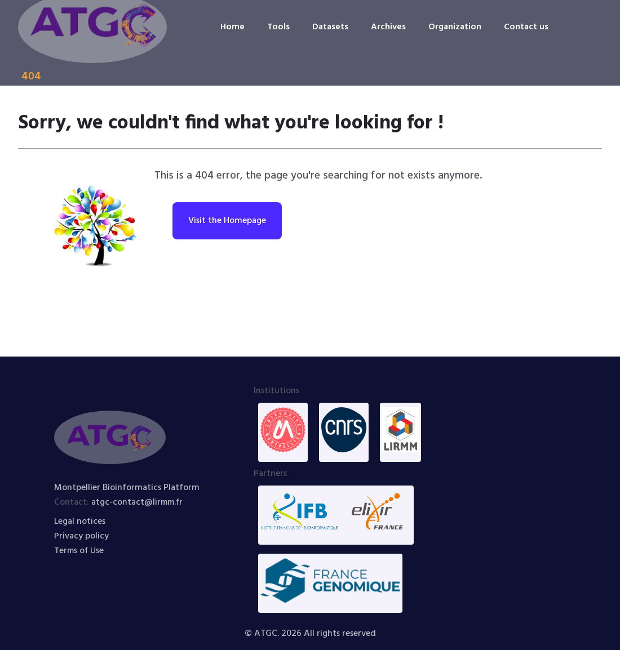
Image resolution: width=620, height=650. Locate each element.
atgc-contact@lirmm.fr (138, 502)
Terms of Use (79, 551)
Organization (455, 27)
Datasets (329, 27)
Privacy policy (81, 536)
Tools (276, 27)
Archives (387, 27)
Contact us (527, 27)
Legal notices (80, 521)
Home (230, 27)
